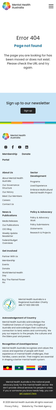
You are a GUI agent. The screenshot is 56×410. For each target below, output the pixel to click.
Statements (36, 228)
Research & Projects (40, 232)
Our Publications (10, 225)
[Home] (14, 136)
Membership (9, 154)
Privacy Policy (11, 406)
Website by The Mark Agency (36, 406)
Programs (35, 181)
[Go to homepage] (16, 6)
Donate (26, 154)
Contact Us (8, 204)
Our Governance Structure (10, 186)
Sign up (28, 110)
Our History (7, 192)
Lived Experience (38, 185)
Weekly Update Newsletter (10, 235)
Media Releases (10, 221)
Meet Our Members (12, 196)
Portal (5, 159)
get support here (27, 393)
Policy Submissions (39, 224)
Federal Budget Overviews (10, 241)
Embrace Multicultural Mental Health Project (41, 191)
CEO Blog (6, 229)
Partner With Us (10, 256)
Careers (6, 200)
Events (5, 264)
